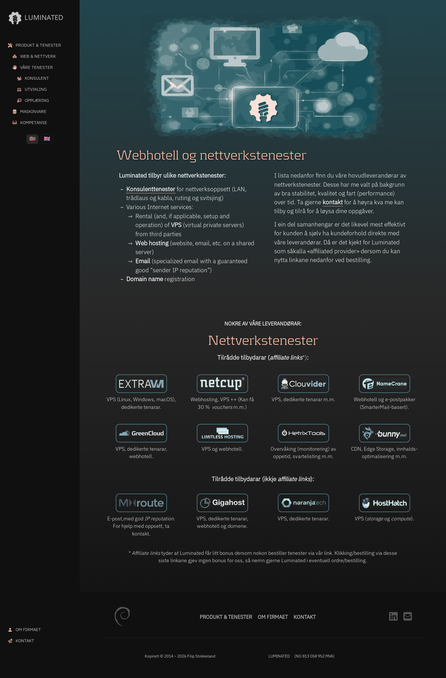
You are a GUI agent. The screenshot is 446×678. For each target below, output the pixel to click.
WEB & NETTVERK (38, 56)
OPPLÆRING (37, 100)
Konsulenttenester (150, 189)
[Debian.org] (122, 624)
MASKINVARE (33, 111)
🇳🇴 (32, 138)
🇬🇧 (47, 138)
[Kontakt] (407, 622)
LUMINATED (35, 18)
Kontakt (305, 617)
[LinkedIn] (393, 622)
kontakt (333, 202)
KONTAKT (25, 640)
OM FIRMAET (28, 629)
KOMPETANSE (33, 122)
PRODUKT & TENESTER (38, 45)
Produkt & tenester (226, 617)
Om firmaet (273, 617)
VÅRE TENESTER (36, 67)
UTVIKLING (36, 89)
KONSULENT (37, 78)
